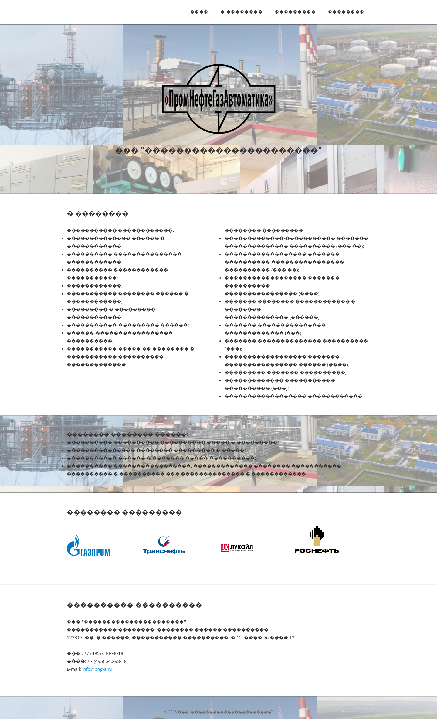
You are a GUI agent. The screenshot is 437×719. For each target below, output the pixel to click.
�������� (346, 12)
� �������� (241, 12)
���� (199, 12)
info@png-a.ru (97, 669)
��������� (295, 12)
